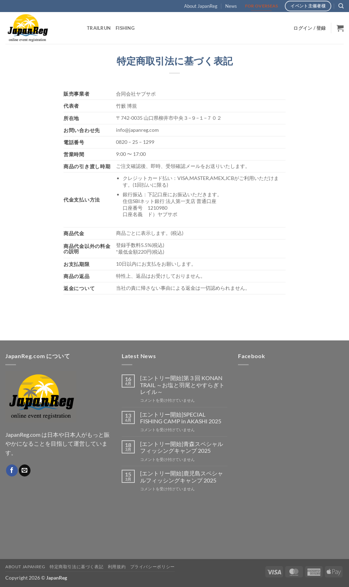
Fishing (125, 28)
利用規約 (117, 566)
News (231, 6)
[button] (309, 28)
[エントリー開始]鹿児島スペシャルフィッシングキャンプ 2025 (181, 476)
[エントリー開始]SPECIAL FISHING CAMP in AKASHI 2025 (180, 417)
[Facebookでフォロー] (12, 470)
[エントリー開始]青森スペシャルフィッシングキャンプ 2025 (181, 447)
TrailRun (99, 28)
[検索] (341, 6)
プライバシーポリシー (152, 566)
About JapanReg (200, 6)
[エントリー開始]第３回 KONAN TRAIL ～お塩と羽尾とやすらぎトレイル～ (182, 384)
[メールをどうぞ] (25, 470)
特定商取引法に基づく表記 (76, 566)
